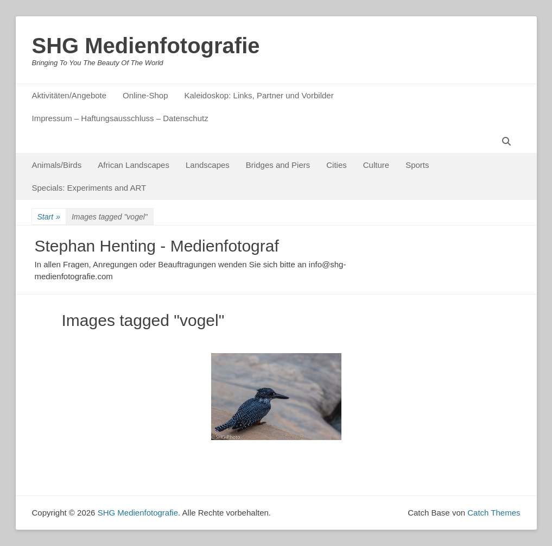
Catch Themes (493, 512)
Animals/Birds (57, 165)
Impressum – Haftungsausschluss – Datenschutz (120, 118)
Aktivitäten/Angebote (69, 95)
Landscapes (208, 165)
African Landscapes (133, 165)
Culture (376, 165)
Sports (417, 165)
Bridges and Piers (278, 165)
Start (48, 217)
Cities (336, 165)
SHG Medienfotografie (146, 46)
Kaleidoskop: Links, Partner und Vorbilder (258, 95)
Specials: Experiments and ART (89, 187)
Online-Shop (145, 95)
